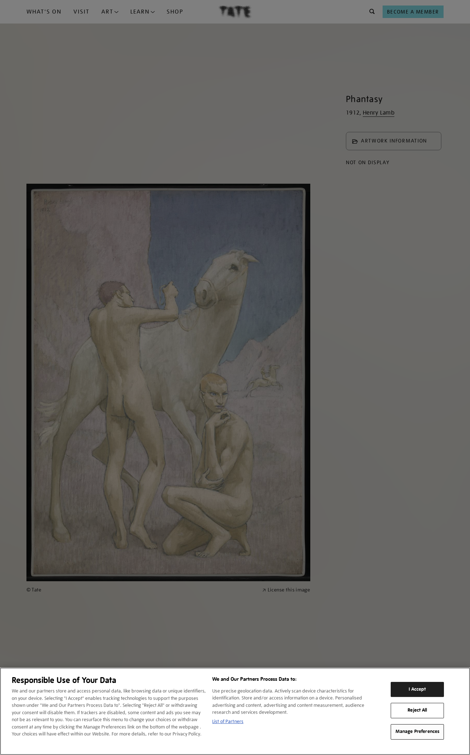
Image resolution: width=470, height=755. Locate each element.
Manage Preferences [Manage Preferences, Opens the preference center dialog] (417, 731)
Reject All (417, 710)
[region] (235, 711)
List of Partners (227, 721)
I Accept (417, 689)
